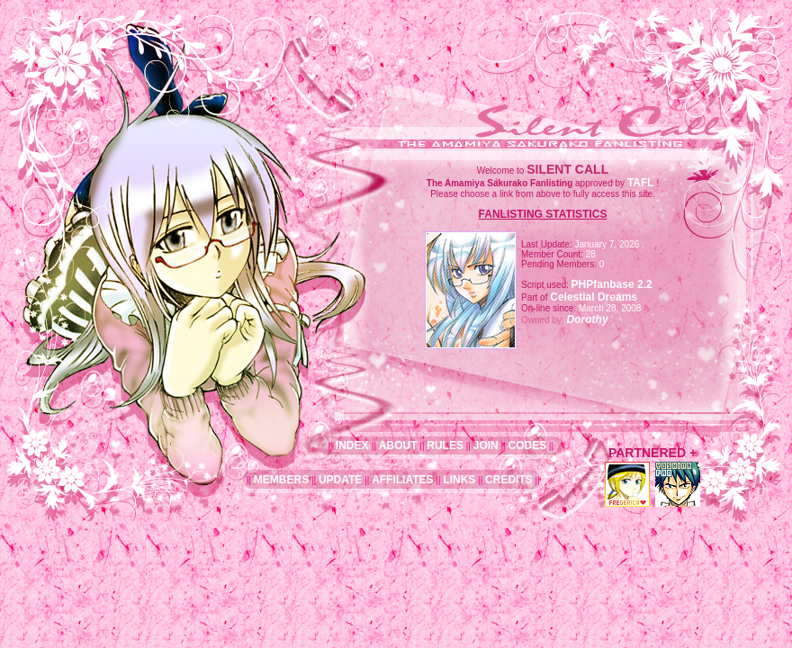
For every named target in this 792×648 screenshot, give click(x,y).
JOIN (486, 445)
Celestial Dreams (593, 297)
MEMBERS (281, 479)
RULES (445, 445)
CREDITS (509, 479)
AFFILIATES (402, 479)
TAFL (640, 182)
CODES (527, 445)
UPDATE (340, 479)
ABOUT (398, 445)
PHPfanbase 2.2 (612, 284)
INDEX (354, 445)
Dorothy (587, 319)
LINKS (459, 479)
